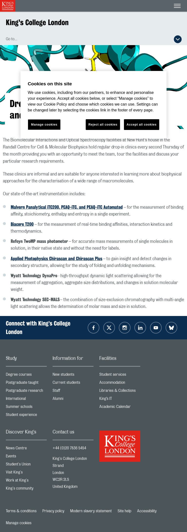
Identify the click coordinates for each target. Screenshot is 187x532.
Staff (73, 392)
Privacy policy (53, 511)
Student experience (26, 416)
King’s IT (119, 400)
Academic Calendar (119, 408)
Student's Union (26, 465)
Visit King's (26, 473)
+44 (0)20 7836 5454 (69, 448)
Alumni (73, 400)
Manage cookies (18, 523)
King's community (26, 489)
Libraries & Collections (119, 392)
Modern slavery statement (91, 511)
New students (73, 376)
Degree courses (26, 376)
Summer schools (26, 408)
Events (26, 457)
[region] (93, 104)
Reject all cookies (102, 124)
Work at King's (26, 481)
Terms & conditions (21, 511)
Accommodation (119, 384)
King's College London (37, 22)
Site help (124, 511)
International (26, 400)
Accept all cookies (142, 124)
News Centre (26, 449)
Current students (73, 384)
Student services (119, 376)
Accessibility (147, 511)
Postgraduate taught (26, 384)
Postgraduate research (26, 392)
